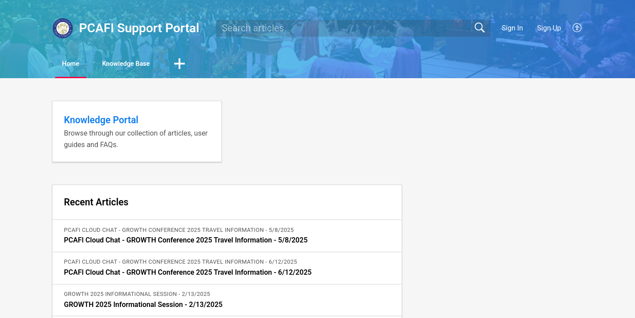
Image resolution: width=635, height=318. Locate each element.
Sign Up (549, 28)
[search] (353, 28)
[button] (577, 28)
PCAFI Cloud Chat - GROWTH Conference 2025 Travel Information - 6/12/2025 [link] (188, 273)
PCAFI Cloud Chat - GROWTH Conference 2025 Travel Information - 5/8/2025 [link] (186, 241)
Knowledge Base (143, 64)
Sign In (512, 28)
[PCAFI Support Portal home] (62, 28)
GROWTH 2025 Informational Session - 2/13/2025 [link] (143, 305)
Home (76, 64)
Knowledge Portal (101, 120)
